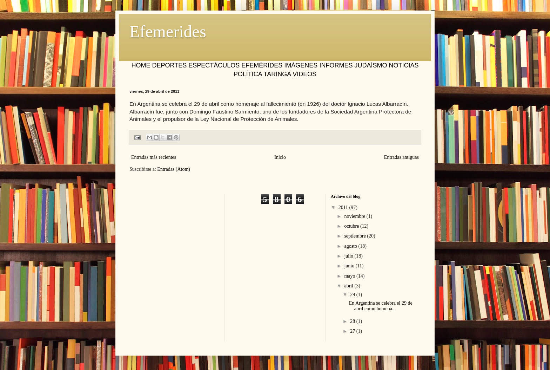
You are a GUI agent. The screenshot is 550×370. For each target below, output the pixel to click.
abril (349, 285)
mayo (350, 276)
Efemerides (167, 31)
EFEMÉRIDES (261, 65)
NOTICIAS (403, 65)
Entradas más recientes (153, 157)
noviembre (355, 216)
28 (353, 321)
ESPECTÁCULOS (214, 65)
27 (353, 331)
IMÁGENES (300, 65)
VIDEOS (304, 74)
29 (353, 294)
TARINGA (277, 74)
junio (349, 265)
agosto (351, 246)
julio (349, 256)
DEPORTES (169, 65)
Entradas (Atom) (173, 169)
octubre (352, 226)
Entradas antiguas (401, 157)
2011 (343, 207)
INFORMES (336, 65)
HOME (141, 65)
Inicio (280, 157)
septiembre (355, 236)
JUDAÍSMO (370, 65)
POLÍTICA (248, 74)
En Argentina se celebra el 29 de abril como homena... (380, 306)
